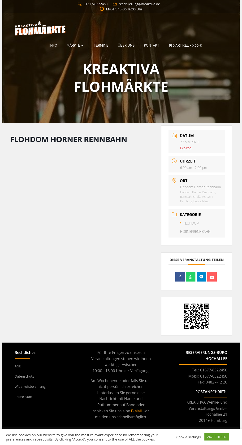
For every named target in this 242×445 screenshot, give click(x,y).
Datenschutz (24, 376)
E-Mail (136, 411)
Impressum (23, 396)
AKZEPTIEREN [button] (217, 437)
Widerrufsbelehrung (30, 386)
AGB (18, 366)
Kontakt (151, 45)
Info (53, 45)
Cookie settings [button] (188, 437)
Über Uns (126, 45)
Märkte (75, 45)
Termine (101, 45)
